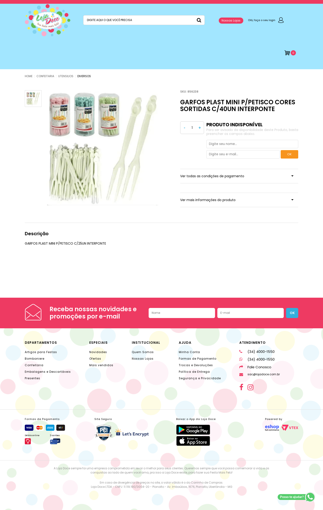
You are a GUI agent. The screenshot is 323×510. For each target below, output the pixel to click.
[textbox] (144, 20)
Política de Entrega (194, 372)
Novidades (98, 352)
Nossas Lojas (231, 20)
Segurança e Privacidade (200, 378)
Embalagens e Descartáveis (48, 372)
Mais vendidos (101, 365)
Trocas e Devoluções (196, 365)
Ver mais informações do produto (208, 200)
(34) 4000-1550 (257, 351)
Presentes (32, 378)
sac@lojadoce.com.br (259, 374)
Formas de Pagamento (197, 359)
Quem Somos (143, 352)
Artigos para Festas (41, 352)
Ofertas (95, 359)
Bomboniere (34, 359)
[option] (103, 148)
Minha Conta (189, 352)
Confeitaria (34, 365)
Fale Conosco (255, 367)
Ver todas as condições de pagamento (212, 176)
